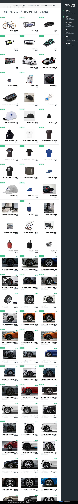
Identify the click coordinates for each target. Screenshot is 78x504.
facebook (55, 498)
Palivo (52, 5)
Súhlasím (61, 501)
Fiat (65, 29)
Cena (36, 5)
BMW (65, 17)
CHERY (66, 10)
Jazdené (67, 43)
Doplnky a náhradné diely (69, 13)
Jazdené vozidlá (67, 12)
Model (23, 5)
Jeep (65, 36)
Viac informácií (66, 501)
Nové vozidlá (66, 11)
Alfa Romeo (68, 23)
